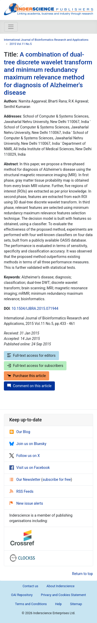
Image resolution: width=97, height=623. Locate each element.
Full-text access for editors (31, 355)
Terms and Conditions (31, 604)
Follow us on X (24, 456)
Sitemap (76, 604)
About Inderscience (60, 586)
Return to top (82, 574)
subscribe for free (56, 479)
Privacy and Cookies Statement (63, 595)
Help (58, 604)
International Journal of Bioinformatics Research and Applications (46, 40)
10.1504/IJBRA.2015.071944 (35, 308)
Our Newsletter (25, 479)
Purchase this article (26, 376)
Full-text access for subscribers (35, 366)
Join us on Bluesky (27, 444)
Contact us (30, 586)
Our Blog (19, 432)
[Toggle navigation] (11, 26)
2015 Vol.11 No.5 (21, 44)
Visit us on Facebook (29, 467)
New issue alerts (26, 503)
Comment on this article (29, 386)
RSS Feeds (21, 491)
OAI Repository (22, 595)
